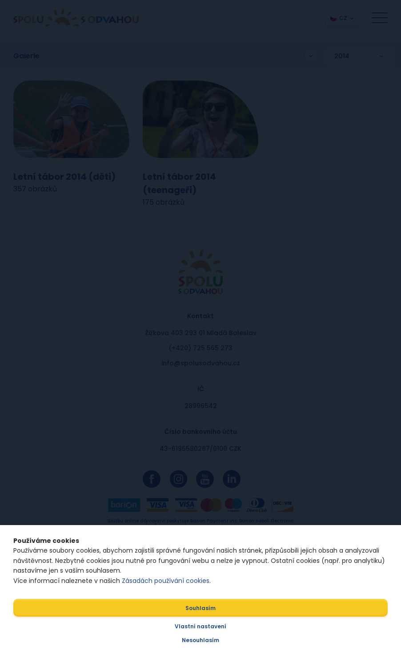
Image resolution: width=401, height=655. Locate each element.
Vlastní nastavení (200, 626)
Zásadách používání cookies (165, 580)
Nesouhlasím (200, 640)
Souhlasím (200, 608)
